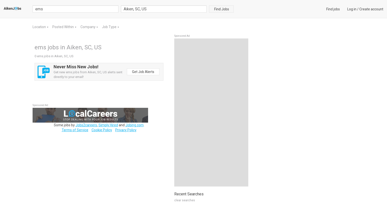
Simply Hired (108, 125)
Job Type (109, 27)
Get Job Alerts (143, 72)
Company (88, 27)
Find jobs (333, 9)
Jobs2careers (86, 125)
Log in (351, 9)
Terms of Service (75, 130)
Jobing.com (134, 125)
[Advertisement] (211, 112)
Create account (371, 9)
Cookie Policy (102, 130)
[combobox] (164, 9)
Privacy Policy (125, 130)
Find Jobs (221, 9)
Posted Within (63, 27)
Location (40, 27)
